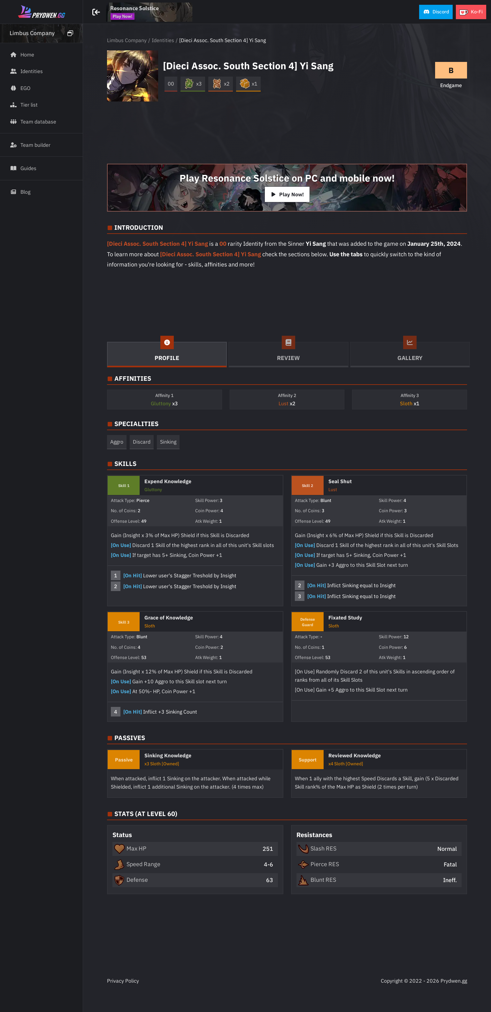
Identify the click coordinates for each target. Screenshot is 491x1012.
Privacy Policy (123, 981)
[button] (436, 12)
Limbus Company (127, 40)
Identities (163, 40)
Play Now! (287, 194)
